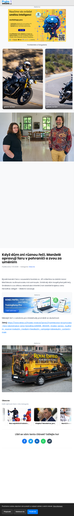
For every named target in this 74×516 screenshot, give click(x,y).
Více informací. (58, 506)
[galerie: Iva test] (23, 79)
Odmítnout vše (20, 511)
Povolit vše (32, 511)
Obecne (32, 267)
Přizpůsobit (7, 511)
